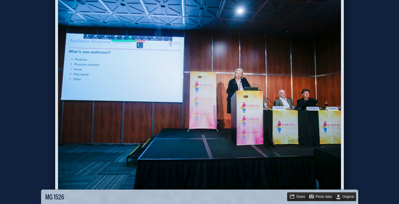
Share (300, 197)
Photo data (324, 197)
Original (348, 197)
